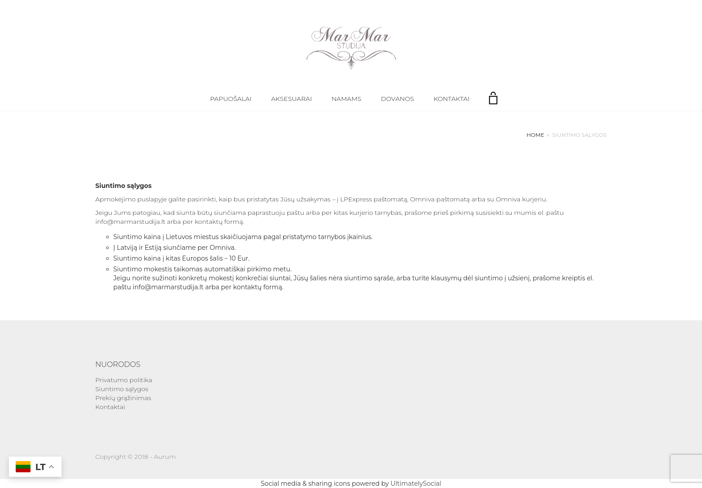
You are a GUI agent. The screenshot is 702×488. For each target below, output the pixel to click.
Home (535, 134)
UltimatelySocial (415, 483)
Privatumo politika (124, 380)
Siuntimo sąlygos (122, 389)
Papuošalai (231, 99)
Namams (346, 99)
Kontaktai (451, 99)
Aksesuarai (291, 99)
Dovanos (397, 99)
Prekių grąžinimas (123, 398)
